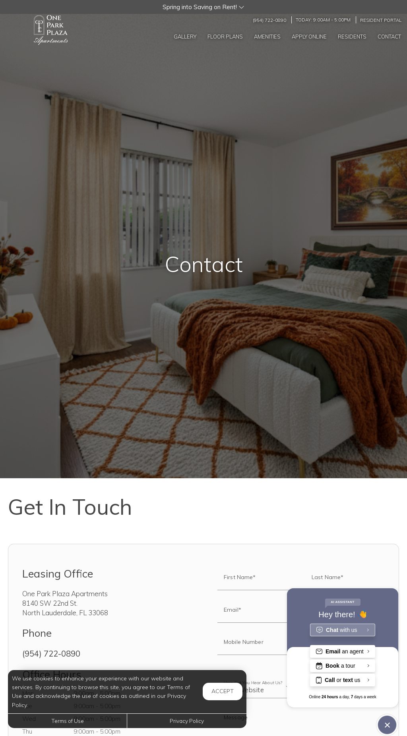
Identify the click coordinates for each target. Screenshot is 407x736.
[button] (203, 7)
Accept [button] (222, 691)
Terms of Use (67, 720)
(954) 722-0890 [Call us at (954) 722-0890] (269, 20)
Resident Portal (380, 20)
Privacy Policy (187, 720)
